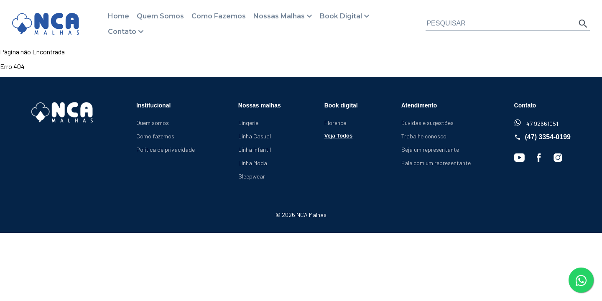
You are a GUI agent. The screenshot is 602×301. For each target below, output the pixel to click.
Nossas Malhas (279, 16)
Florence (335, 122)
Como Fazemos (218, 16)
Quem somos (152, 122)
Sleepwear (251, 176)
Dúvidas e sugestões (427, 122)
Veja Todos (338, 136)
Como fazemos (155, 136)
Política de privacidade (165, 149)
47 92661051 (536, 123)
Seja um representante (430, 149)
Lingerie (248, 122)
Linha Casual (254, 136)
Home (118, 16)
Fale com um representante (436, 162)
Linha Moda (252, 162)
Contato (122, 32)
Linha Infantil (254, 149)
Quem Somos (160, 16)
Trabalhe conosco (423, 136)
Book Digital (341, 16)
